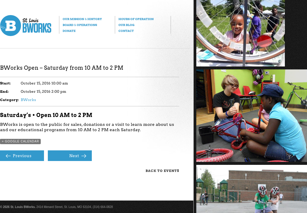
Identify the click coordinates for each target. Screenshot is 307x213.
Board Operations (80, 25)
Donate (69, 30)
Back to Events (162, 171)
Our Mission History (82, 19)
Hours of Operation (136, 19)
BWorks (28, 99)
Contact (126, 30)
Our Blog (126, 25)
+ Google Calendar (20, 141)
